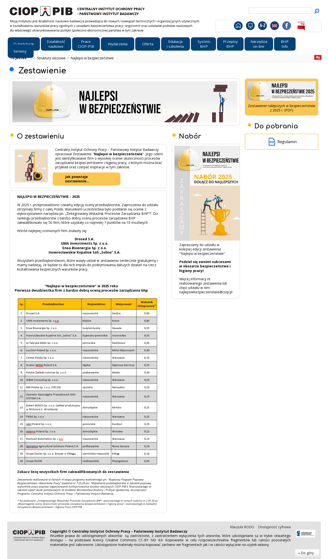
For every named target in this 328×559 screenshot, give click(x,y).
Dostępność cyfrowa (274, 527)
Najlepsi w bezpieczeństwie (92, 58)
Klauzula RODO (242, 527)
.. (31, 58)
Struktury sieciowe (52, 58)
